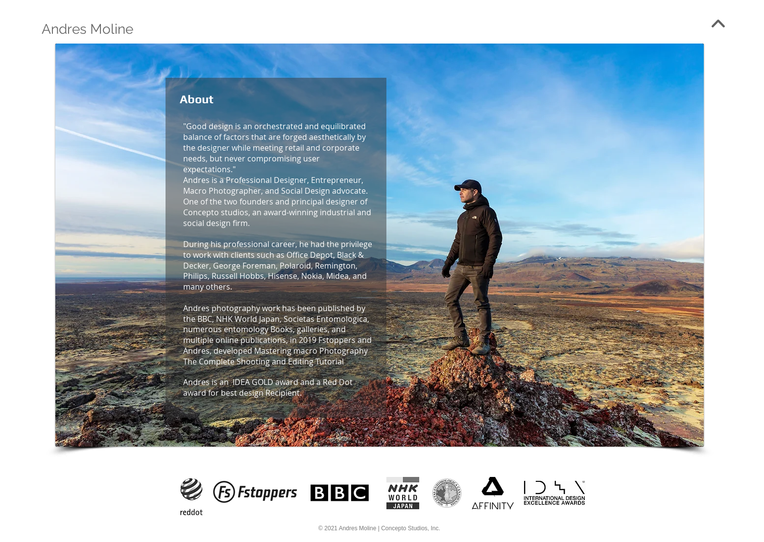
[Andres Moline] (87, 29)
